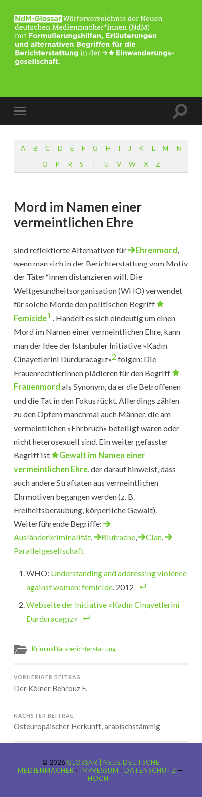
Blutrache (118, 537)
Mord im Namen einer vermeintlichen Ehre (78, 215)
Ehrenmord (156, 250)
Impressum (99, 770)
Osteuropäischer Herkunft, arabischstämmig (101, 722)
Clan (154, 537)
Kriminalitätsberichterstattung (74, 649)
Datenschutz (150, 770)
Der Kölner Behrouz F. (101, 683)
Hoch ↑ (101, 778)
